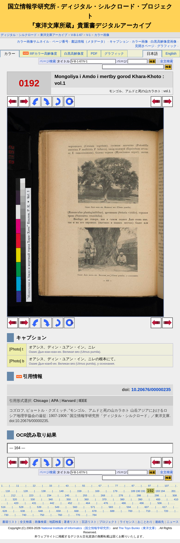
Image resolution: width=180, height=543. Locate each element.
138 (43, 491)
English (170, 53)
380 (122, 499)
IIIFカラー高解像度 (40, 53)
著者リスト (71, 522)
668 (76, 511)
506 (159, 503)
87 (132, 485)
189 (133, 491)
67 (100, 485)
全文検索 (166, 61)
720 (166, 511)
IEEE (83, 401)
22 (34, 485)
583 (111, 507)
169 (97, 491)
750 (42, 515)
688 (112, 511)
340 (51, 499)
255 (85, 495)
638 (23, 511)
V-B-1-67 (77, 35)
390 (140, 499)
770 (78, 515)
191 (143, 491)
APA (55, 401)
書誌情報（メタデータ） (89, 41)
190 (138, 491)
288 (139, 495)
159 (79, 491)
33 (50, 485)
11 (17, 485)
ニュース (173, 522)
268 (103, 495)
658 (58, 511)
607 (146, 507)
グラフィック (167, 46)
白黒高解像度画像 (164, 41)
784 (94, 515)
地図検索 (55, 522)
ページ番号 (60, 41)
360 (86, 499)
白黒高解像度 (74, 53)
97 (149, 485)
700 (130, 511)
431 (34, 503)
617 (164, 507)
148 (61, 491)
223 (31, 495)
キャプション (119, 41)
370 (104, 499)
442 (52, 503)
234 (49, 495)
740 (24, 515)
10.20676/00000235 (151, 389)
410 (176, 499)
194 (163, 491)
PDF (94, 53)
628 (5, 511)
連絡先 (159, 522)
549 (57, 507)
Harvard (69, 401)
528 (21, 507)
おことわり (145, 522)
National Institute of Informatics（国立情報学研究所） (76, 528)
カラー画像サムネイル (33, 41)
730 (6, 515)
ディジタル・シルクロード (19, 35)
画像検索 (41, 522)
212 (13, 495)
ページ (132, 61)
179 (115, 491)
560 (75, 507)
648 (40, 511)
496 (142, 503)
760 (60, 515)
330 (33, 499)
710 (148, 511)
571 (93, 507)
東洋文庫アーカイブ (53, 35)
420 (16, 503)
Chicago (41, 401)
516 (3, 507)
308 (174, 495)
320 (15, 499)
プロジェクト (108, 522)
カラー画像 (101, 35)
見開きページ (144, 46)
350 (68, 499)
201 (173, 491)
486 (124, 503)
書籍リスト (9, 522)
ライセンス (127, 522)
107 (167, 485)
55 (83, 485)
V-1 (88, 35)
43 (67, 485)
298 (157, 495)
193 (158, 491)
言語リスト (89, 522)
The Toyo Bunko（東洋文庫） (138, 528)
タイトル (86, 61)
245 (67, 495)
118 (8, 491)
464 (88, 503)
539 (39, 507)
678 (94, 511)
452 (70, 503)
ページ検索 (48, 61)
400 (158, 499)
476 (106, 503)
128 (25, 491)
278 (121, 495)
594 (129, 507)
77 (116, 485)
